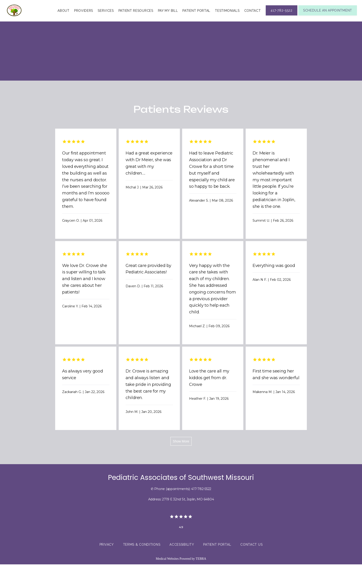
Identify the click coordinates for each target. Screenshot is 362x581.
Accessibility (181, 561)
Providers (83, 19)
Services (106, 19)
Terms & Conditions (141, 561)
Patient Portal (196, 19)
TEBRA (201, 575)
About (63, 19)
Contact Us (251, 561)
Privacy (107, 561)
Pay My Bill (168, 19)
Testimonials (227, 19)
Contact (252, 19)
